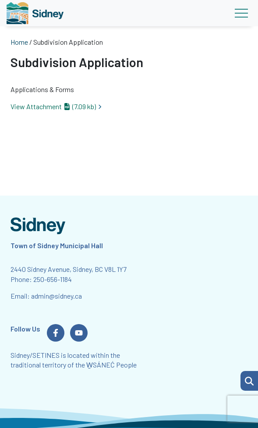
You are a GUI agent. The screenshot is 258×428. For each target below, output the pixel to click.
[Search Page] (249, 379)
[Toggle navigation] (241, 13)
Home (19, 42)
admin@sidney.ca (56, 296)
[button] (249, 380)
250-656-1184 (52, 279)
